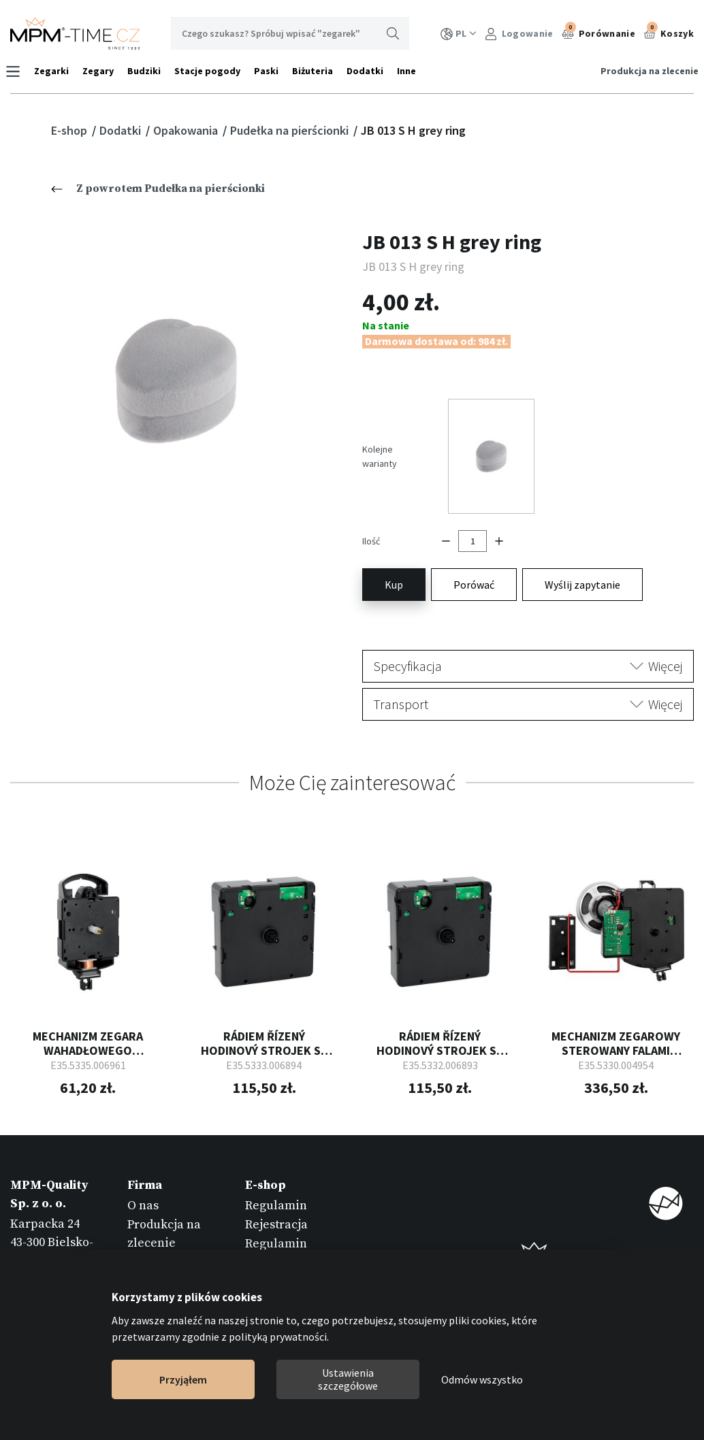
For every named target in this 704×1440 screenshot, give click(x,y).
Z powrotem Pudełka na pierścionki (158, 188)
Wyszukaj (393, 33)
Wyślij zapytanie (582, 552)
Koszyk (668, 32)
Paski (271, 71)
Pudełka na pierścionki (290, 130)
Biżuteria (317, 71)
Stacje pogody (212, 71)
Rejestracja (276, 1192)
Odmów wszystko (482, 1379)
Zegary (102, 71)
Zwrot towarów (287, 1248)
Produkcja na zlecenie (645, 71)
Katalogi (151, 1229)
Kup (394, 552)
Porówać (473, 552)
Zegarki (56, 71)
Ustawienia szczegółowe (348, 1379)
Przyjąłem (183, 1379)
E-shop (70, 130)
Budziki (148, 71)
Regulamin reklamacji (276, 1220)
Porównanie (598, 32)
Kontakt (149, 1248)
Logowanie (519, 33)
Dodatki (369, 71)
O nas (143, 1173)
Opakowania (187, 130)
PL (459, 33)
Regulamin (276, 1173)
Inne (411, 71)
